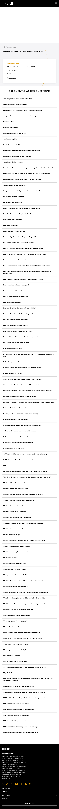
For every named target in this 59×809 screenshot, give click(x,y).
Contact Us (29, 803)
